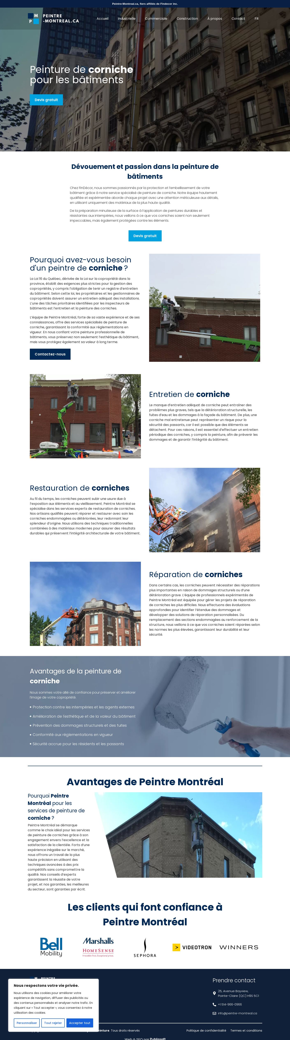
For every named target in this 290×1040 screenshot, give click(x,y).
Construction (187, 18)
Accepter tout (79, 1023)
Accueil (102, 18)
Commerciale (156, 18)
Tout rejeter (53, 1023)
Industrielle (127, 18)
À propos (214, 18)
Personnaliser (27, 1023)
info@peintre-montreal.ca (238, 1013)
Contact (238, 18)
